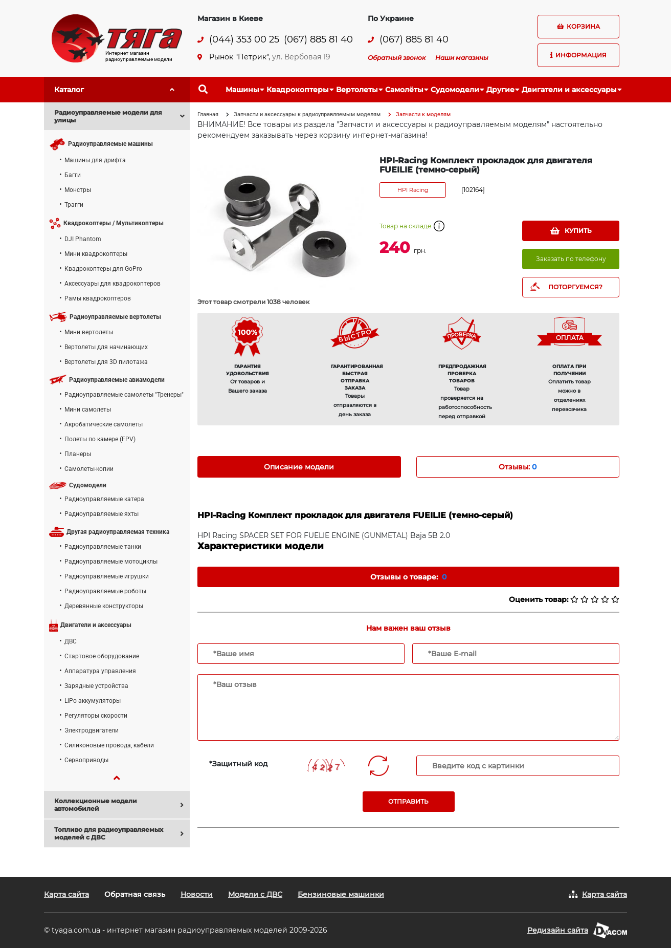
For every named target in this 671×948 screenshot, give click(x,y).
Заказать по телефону (571, 259)
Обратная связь (134, 894)
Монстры (77, 189)
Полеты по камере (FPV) (100, 439)
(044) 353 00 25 (244, 40)
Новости (197, 894)
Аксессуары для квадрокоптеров (112, 283)
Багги (72, 175)
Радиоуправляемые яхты (101, 514)
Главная (207, 114)
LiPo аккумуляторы (92, 700)
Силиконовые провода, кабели (109, 745)
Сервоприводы (86, 760)
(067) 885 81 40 (318, 40)
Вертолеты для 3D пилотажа (106, 361)
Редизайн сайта (557, 930)
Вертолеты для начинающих (106, 347)
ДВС (70, 641)
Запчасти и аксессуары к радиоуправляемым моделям (307, 114)
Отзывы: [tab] (517, 466)
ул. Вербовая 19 (301, 56)
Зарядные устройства (96, 686)
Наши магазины (461, 57)
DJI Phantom (82, 239)
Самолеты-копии (89, 468)
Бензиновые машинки (341, 894)
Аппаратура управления (100, 671)
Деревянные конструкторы (103, 606)
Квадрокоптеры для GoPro (103, 268)
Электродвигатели (91, 730)
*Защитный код (238, 763)
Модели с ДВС (255, 894)
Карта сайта (66, 894)
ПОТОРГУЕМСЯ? (575, 287)
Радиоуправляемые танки (102, 546)
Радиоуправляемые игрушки (106, 576)
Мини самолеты (87, 409)
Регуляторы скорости (95, 715)
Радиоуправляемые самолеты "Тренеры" (124, 394)
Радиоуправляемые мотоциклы (111, 561)
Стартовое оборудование (101, 656)
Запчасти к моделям (423, 114)
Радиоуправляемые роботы (105, 591)
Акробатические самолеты (103, 424)
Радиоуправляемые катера (104, 499)
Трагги (73, 204)
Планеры (77, 454)
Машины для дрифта (95, 160)
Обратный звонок (397, 57)
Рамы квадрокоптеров (97, 298)
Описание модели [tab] (299, 466)
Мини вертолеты (88, 332)
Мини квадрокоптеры (95, 253)
